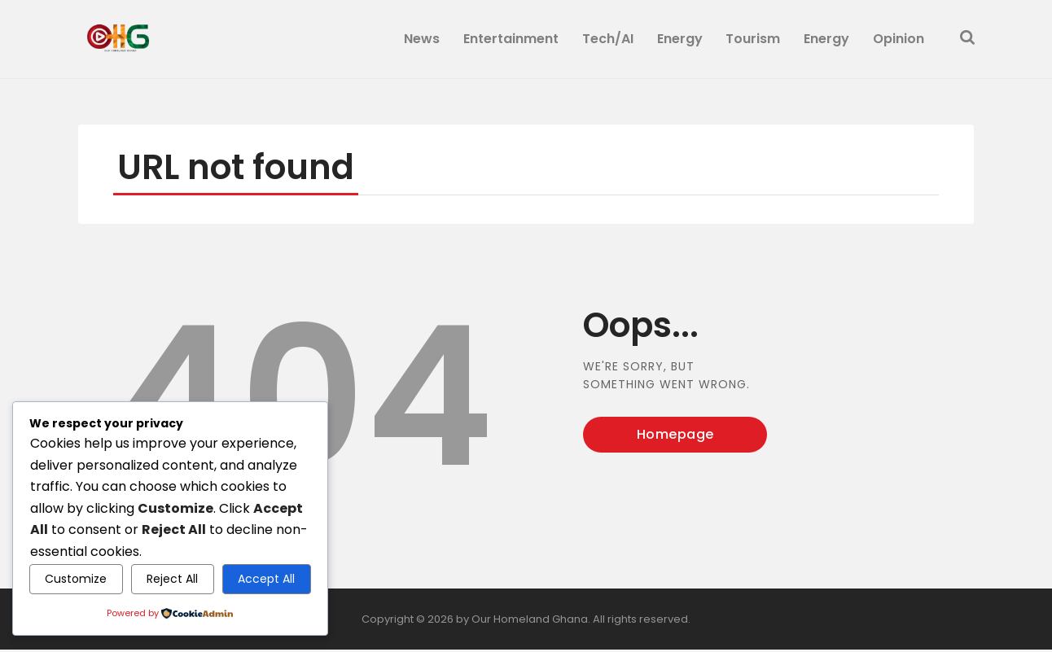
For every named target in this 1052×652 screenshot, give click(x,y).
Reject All (172, 579)
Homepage (675, 436)
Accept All (266, 579)
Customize (76, 579)
